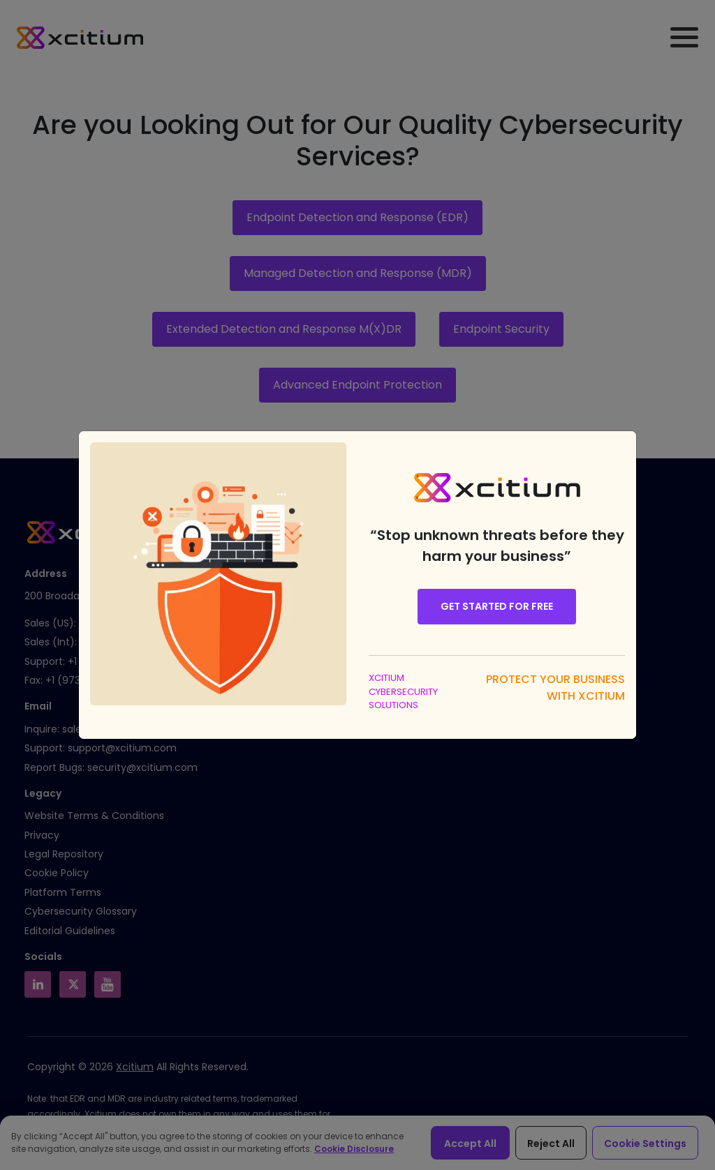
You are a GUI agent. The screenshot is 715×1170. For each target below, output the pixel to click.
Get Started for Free (497, 606)
